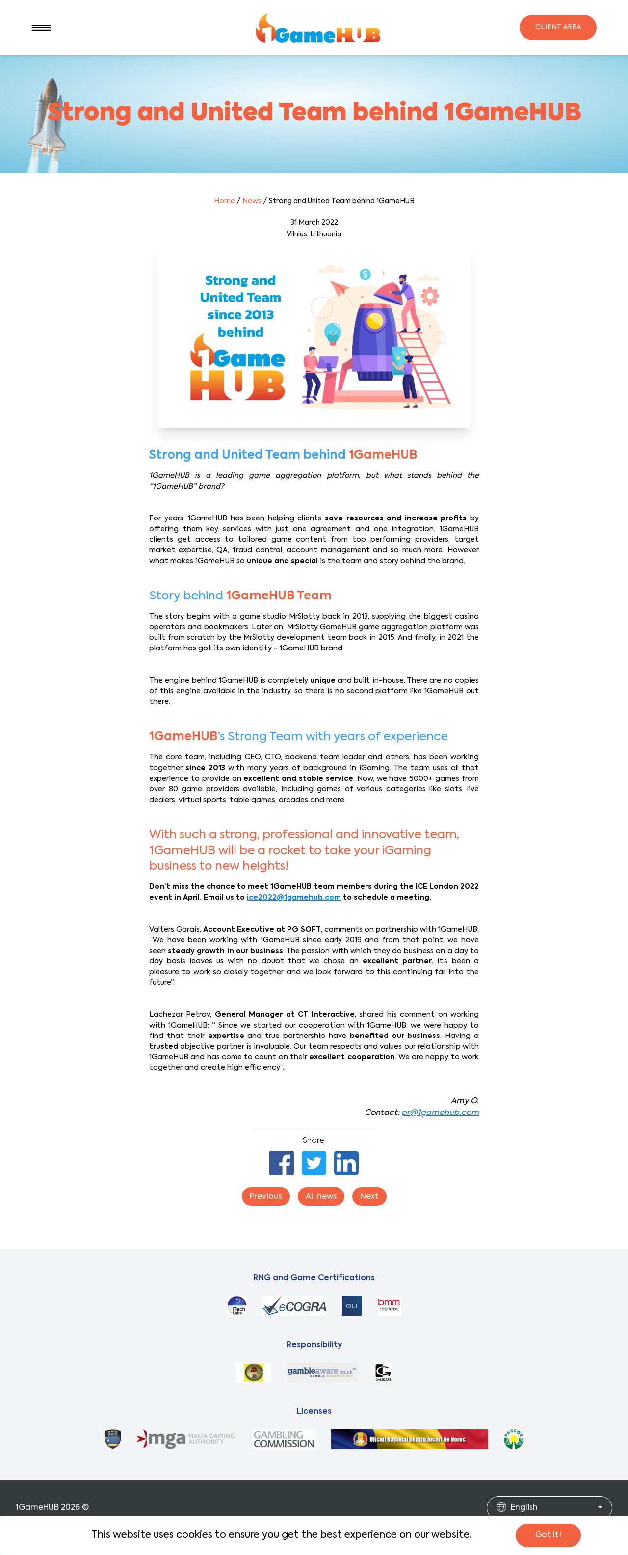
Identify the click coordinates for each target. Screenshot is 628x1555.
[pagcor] (513, 1439)
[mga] (186, 1439)
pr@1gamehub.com (440, 1113)
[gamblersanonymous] (253, 1372)
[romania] (409, 1439)
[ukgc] (283, 1439)
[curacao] (113, 1439)
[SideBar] (41, 28)
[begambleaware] (323, 1372)
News (252, 201)
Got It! (548, 1535)
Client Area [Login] (558, 27)
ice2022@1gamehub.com (294, 897)
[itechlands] (237, 1306)
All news (321, 1197)
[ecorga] (294, 1306)
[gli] (352, 1306)
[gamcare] (383, 1372)
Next (369, 1197)
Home (224, 201)
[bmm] (389, 1306)
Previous (266, 1197)
